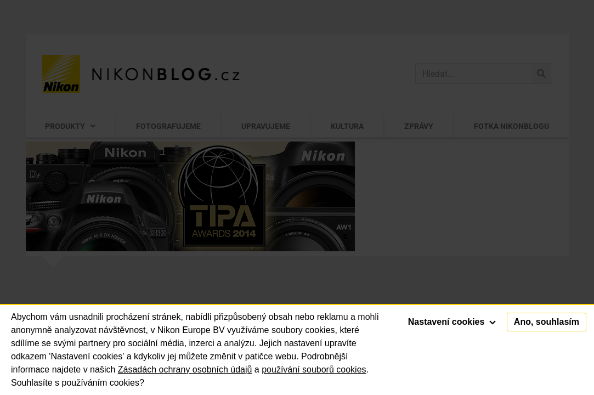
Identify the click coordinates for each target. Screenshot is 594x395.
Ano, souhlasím (546, 321)
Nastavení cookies (452, 321)
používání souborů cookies (314, 369)
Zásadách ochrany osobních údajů (185, 369)
